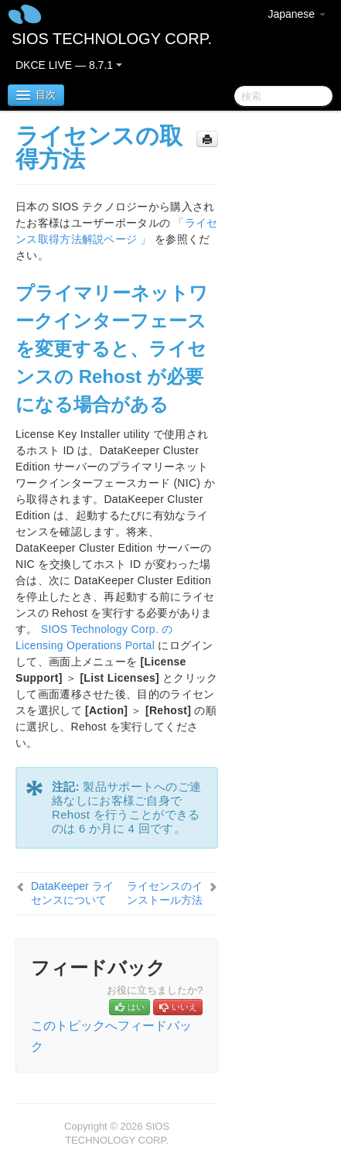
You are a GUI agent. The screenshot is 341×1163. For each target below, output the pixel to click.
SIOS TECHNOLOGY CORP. (112, 38)
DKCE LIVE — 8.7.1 (68, 65)
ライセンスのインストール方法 (165, 893)
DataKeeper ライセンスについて (72, 893)
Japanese (297, 14)
